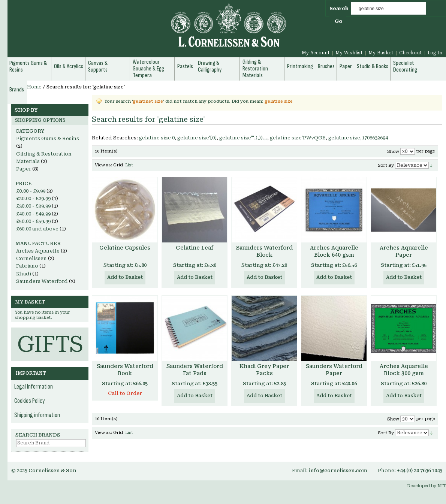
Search (339, 8)
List (129, 165)
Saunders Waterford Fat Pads (194, 369)
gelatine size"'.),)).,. (243, 138)
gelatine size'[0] (197, 138)
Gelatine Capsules (124, 248)
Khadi (23, 274)
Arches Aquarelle (38, 251)
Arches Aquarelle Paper (404, 251)
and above (37, 229)
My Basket (381, 52)
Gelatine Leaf (194, 248)
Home (34, 87)
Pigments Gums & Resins (47, 138)
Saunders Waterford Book (125, 369)
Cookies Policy (29, 401)
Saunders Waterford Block (264, 251)
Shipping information (37, 415)
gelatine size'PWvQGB (298, 138)
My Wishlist (349, 52)
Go (339, 21)
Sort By (386, 165)
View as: (103, 165)
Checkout (410, 52)
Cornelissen (31, 258)
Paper (23, 169)
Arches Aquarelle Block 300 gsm (404, 369)
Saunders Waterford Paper (334, 369)
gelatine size (279, 101)
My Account (316, 52)
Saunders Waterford (42, 281)
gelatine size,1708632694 (358, 138)
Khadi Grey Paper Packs (264, 369)
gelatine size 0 (157, 138)
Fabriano (27, 266)
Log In (435, 52)
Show (393, 151)
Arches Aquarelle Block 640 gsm (334, 251)
